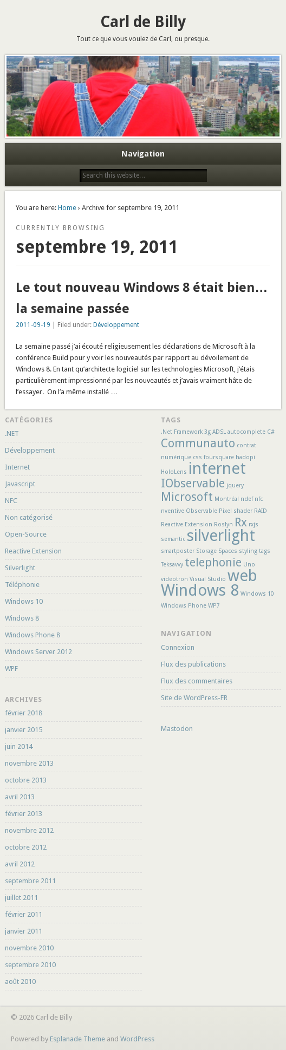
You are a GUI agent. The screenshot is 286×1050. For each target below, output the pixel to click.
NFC (11, 501)
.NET (12, 433)
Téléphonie (22, 585)
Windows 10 (24, 601)
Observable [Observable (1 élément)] (201, 510)
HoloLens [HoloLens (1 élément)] (174, 471)
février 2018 (23, 713)
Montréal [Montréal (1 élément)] (226, 499)
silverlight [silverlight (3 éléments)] (221, 535)
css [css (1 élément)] (197, 457)
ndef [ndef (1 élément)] (246, 499)
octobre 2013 (26, 780)
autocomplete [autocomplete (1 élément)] (246, 431)
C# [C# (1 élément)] (271, 431)
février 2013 (23, 814)
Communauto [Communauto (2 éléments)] (198, 443)
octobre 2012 (26, 847)
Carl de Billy (143, 22)
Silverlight (20, 568)
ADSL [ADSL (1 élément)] (219, 431)
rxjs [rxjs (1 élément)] (253, 524)
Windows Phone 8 (32, 635)
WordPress (137, 1039)
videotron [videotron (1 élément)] (174, 579)
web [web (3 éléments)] (242, 575)
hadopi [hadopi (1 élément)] (245, 457)
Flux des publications (193, 664)
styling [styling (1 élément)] (248, 551)
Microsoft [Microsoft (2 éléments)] (187, 497)
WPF (11, 668)
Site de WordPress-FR (194, 698)
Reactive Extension (33, 551)
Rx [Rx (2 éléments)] (241, 522)
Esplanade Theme (77, 1039)
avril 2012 (20, 864)
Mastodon (177, 729)
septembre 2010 (30, 965)
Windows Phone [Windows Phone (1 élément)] (183, 605)
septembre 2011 (30, 881)
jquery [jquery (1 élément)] (235, 485)
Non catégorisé (29, 517)
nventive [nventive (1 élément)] (172, 510)
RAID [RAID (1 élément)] (260, 510)
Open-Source (26, 534)
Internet (17, 467)
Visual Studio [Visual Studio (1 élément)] (208, 579)
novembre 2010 (29, 948)
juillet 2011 (21, 898)
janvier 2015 (23, 730)
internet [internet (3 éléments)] (217, 468)
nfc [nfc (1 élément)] (259, 499)
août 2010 (20, 981)
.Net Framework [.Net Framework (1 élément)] (182, 431)
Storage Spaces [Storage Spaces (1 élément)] (216, 551)
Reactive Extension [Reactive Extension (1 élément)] (186, 524)
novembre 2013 (29, 763)
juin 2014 (18, 746)
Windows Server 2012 (38, 652)
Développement (116, 325)
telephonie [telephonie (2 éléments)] (213, 562)
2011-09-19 (33, 325)
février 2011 (23, 914)
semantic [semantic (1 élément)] (173, 539)
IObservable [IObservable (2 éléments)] (193, 483)
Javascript (20, 484)
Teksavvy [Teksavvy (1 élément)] (172, 564)
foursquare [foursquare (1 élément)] (219, 457)
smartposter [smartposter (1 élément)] (177, 551)
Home (67, 208)
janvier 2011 (23, 931)
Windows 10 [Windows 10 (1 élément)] (257, 593)
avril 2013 (20, 797)
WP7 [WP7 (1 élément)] (214, 605)
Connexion (177, 647)
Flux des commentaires (196, 681)
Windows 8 (22, 618)
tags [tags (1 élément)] (264, 551)
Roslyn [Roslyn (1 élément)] (223, 524)
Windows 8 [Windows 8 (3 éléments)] (200, 590)
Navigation (143, 154)
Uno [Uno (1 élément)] (249, 564)
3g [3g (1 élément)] (207, 431)
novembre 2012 (29, 830)
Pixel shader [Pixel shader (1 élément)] (235, 510)
